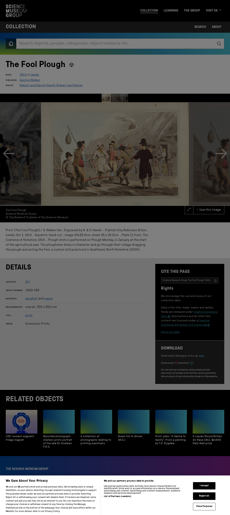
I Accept (204, 489)
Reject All (204, 499)
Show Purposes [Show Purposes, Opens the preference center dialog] (204, 510)
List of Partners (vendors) (117, 500)
